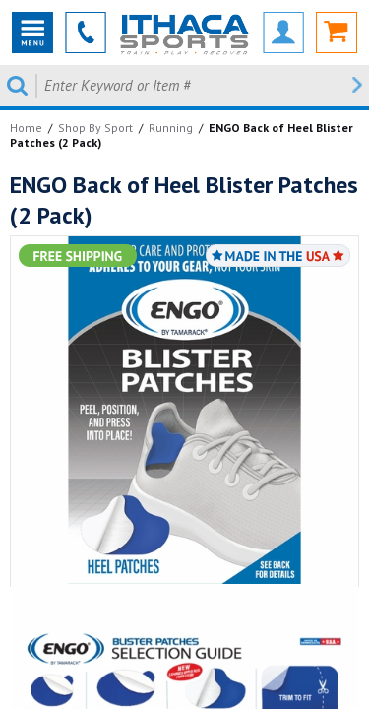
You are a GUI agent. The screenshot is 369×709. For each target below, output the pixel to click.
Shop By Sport (95, 127)
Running (171, 127)
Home (26, 127)
